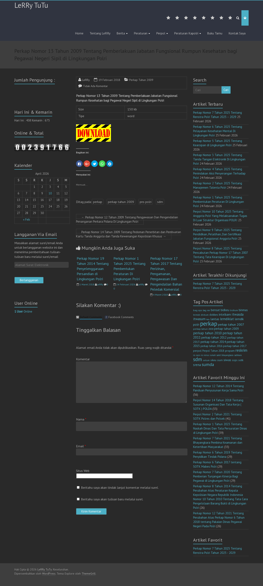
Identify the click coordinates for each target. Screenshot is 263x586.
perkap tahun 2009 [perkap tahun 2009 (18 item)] (226, 329)
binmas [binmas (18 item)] (243, 310)
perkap (97, 202)
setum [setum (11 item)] (206, 360)
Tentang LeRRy (100, 33)
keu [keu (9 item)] (208, 319)
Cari (226, 90)
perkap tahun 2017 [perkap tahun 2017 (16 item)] (235, 346)
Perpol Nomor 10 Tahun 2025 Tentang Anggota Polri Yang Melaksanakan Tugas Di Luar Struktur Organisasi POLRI (220, 216)
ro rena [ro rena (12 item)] (205, 355)
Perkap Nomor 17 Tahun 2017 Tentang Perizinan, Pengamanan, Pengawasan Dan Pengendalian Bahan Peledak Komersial (166, 274)
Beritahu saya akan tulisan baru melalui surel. (112, 499)
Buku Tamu (214, 33)
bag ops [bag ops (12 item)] (197, 310)
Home (79, 33)
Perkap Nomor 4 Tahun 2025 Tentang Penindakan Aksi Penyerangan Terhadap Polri (219, 173)
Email (81, 446)
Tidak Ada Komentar (95, 86)
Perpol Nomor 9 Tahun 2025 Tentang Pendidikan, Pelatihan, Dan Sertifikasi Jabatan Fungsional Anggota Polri (217, 234)
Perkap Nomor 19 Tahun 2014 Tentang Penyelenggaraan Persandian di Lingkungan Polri (93, 268)
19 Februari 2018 (109, 80)
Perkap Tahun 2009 (141, 80)
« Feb (26, 219)
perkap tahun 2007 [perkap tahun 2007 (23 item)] (231, 324)
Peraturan (140, 33)
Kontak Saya (237, 33)
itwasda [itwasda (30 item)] (237, 314)
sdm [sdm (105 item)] (197, 359)
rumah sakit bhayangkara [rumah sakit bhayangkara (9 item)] (221, 355)
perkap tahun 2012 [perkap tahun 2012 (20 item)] (213, 337)
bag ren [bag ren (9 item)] (206, 310)
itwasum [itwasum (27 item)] (199, 319)
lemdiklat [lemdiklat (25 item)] (227, 319)
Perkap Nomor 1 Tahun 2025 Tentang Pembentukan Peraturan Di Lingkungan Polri (129, 268)
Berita (121, 33)
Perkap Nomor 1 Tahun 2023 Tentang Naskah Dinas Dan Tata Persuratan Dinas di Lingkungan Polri (220, 428)
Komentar (83, 359)
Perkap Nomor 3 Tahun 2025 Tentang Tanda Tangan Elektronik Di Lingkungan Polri (219, 159)
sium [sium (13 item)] (220, 360)
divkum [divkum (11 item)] (205, 314)
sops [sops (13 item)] (235, 360)
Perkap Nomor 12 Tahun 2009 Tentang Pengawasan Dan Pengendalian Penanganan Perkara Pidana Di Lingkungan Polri (127, 219)
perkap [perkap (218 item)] (208, 323)
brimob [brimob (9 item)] (196, 314)
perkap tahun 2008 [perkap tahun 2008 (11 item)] (203, 328)
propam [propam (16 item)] (230, 351)
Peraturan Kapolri (186, 33)
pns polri (145, 202)
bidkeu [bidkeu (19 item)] (225, 310)
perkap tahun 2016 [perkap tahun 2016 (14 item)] (211, 346)
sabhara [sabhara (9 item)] (238, 355)
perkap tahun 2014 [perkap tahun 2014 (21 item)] (213, 342)
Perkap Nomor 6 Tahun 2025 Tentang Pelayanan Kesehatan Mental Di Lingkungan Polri (217, 131)
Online (23, 311)
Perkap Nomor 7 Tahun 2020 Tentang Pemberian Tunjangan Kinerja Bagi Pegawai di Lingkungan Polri (217, 476)
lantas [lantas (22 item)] (214, 319)
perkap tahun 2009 (121, 202)
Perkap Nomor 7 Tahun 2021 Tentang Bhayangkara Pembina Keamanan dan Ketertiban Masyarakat (217, 442)
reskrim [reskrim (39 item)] (241, 350)
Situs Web (82, 471)
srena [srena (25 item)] (197, 365)
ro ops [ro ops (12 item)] (196, 355)
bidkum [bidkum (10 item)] (234, 310)
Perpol (160, 33)
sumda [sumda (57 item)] (208, 364)
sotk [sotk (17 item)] (240, 360)
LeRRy (86, 80)
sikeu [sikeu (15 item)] (213, 360)
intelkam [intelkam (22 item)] (225, 314)
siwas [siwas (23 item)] (227, 360)
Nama (81, 419)
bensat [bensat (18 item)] (215, 310)
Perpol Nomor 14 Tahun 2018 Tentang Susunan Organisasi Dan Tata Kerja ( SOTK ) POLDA (218, 404)
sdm (160, 202)
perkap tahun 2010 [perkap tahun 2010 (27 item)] (207, 333)
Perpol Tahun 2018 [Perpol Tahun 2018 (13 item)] (213, 351)
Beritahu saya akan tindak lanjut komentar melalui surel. (120, 487)
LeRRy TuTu (31, 5)
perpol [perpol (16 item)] (197, 351)
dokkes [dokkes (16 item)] (213, 314)
